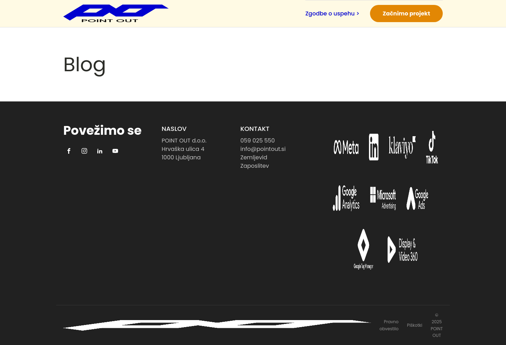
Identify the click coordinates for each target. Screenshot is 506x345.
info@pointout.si (263, 149)
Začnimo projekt (406, 13)
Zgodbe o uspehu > (332, 13)
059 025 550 (257, 141)
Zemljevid (253, 157)
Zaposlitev (254, 166)
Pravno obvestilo (388, 325)
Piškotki (414, 325)
